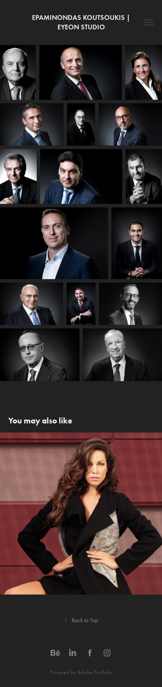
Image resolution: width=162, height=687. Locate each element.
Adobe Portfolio (94, 672)
